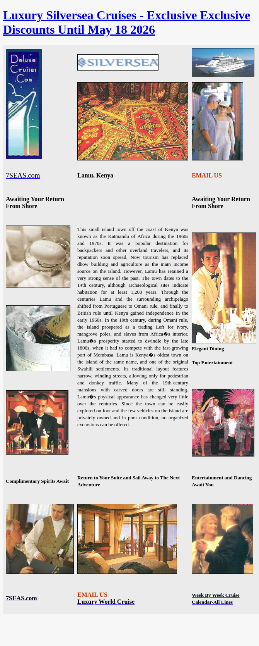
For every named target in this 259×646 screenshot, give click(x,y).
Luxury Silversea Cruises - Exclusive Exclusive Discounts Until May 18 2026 (126, 22)
